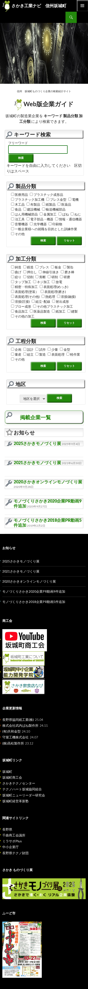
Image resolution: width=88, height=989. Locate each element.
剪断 (40, 277)
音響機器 (19, 224)
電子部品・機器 (40, 219)
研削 (53, 277)
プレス (42, 267)
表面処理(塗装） (25, 292)
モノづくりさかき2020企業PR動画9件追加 (47, 503)
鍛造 (28, 267)
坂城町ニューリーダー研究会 (23, 795)
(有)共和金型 (11, 731)
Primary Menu (82, 5)
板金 (56, 267)
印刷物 (55, 224)
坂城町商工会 (12, 777)
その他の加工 (22, 316)
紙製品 (49, 204)
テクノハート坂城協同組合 (22, 789)
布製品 (33, 204)
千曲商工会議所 (13, 835)
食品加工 (19, 311)
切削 (28, 277)
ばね (63, 214)
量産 (16, 354)
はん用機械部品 (24, 214)
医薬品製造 (40, 311)
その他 (18, 234)
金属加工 (48, 214)
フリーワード (18, 143)
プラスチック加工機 (27, 199)
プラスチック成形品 (46, 195)
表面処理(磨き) (53, 292)
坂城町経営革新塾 (15, 801)
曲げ (16, 272)
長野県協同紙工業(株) (18, 720)
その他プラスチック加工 (53, 306)
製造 (40, 354)
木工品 (18, 204)
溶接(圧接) (20, 301)
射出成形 (60, 301)
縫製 (72, 311)
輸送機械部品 (53, 209)
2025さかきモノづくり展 (37, 443)
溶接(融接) (66, 297)
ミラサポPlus (12, 841)
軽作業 (73, 354)
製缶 (68, 267)
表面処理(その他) (25, 297)
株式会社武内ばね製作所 (20, 725)
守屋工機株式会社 (15, 737)
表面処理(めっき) (54, 287)
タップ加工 (21, 282)
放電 (57, 282)
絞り (16, 277)
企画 (16, 349)
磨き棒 (67, 272)
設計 (28, 349)
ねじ (76, 214)
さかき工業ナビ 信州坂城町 (34, 5)
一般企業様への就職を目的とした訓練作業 (44, 229)
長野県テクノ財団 (15, 853)
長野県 (7, 829)
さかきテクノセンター (18, 783)
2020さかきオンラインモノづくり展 (48, 481)
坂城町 (7, 772)
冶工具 (18, 219)
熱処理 (48, 297)
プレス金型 (56, 199)
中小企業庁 (10, 847)
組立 (28, 354)
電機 (73, 199)
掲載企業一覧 (35, 417)
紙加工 (58, 311)
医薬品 (64, 204)
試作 (40, 349)
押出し (30, 272)
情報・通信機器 (68, 219)
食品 (16, 209)
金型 (65, 349)
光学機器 (38, 224)
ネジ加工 (41, 282)
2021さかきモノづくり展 (37, 462)
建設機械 (31, 209)
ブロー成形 (21, 306)
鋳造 (16, 267)
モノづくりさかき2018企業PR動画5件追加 (47, 523)
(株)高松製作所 (13, 743)
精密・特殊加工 (24, 287)
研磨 (65, 277)
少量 (53, 349)
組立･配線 (41, 301)
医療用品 (19, 195)
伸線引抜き (49, 272)
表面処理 (56, 354)
